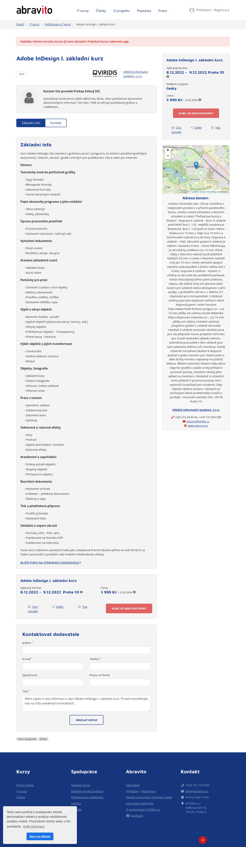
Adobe (43, 739)
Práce (162, 10)
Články (101, 10)
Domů (20, 24)
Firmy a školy (25, 785)
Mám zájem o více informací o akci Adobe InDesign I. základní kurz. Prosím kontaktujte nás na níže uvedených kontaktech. (86, 703)
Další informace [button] (33, 826)
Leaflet (195, 192)
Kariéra (76, 803)
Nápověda (133, 785)
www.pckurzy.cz (198, 425)
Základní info (31, 123)
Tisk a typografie (27, 739)
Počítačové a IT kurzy (58, 24)
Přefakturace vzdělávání (87, 797)
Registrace (222, 10)
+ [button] (168, 150)
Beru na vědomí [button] (40, 836)
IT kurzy (83, 10)
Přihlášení (203, 10)
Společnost (29, 675)
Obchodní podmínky (139, 803)
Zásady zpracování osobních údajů (149, 797)
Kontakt (56, 123)
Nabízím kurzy (80, 785)
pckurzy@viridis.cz (197, 421)
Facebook (134, 816)
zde (126, 41)
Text (26, 691)
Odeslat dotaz (86, 720)
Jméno (27, 643)
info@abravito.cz (196, 791)
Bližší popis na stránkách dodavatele (50, 562)
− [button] (168, 156)
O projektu (121, 10)
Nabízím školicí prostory (87, 791)
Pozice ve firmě (99, 675)
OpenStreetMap (209, 192)
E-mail (27, 659)
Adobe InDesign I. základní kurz (96, 24)
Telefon (95, 659)
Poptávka (144, 10)
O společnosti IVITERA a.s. (143, 809)
